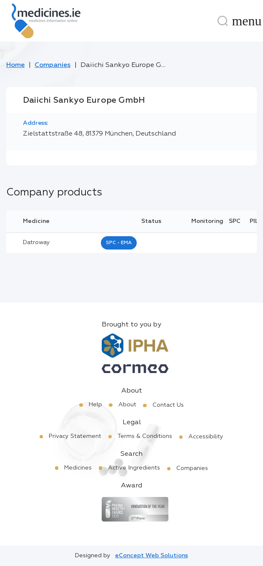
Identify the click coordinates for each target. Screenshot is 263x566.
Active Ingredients (134, 468)
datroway (36, 242)
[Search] (223, 21)
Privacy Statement (75, 436)
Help (95, 405)
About (127, 405)
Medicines (78, 468)
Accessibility (205, 437)
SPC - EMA (119, 242)
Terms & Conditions (145, 436)
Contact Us (168, 405)
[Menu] (247, 21)
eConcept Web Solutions (151, 556)
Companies (52, 65)
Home (15, 65)
